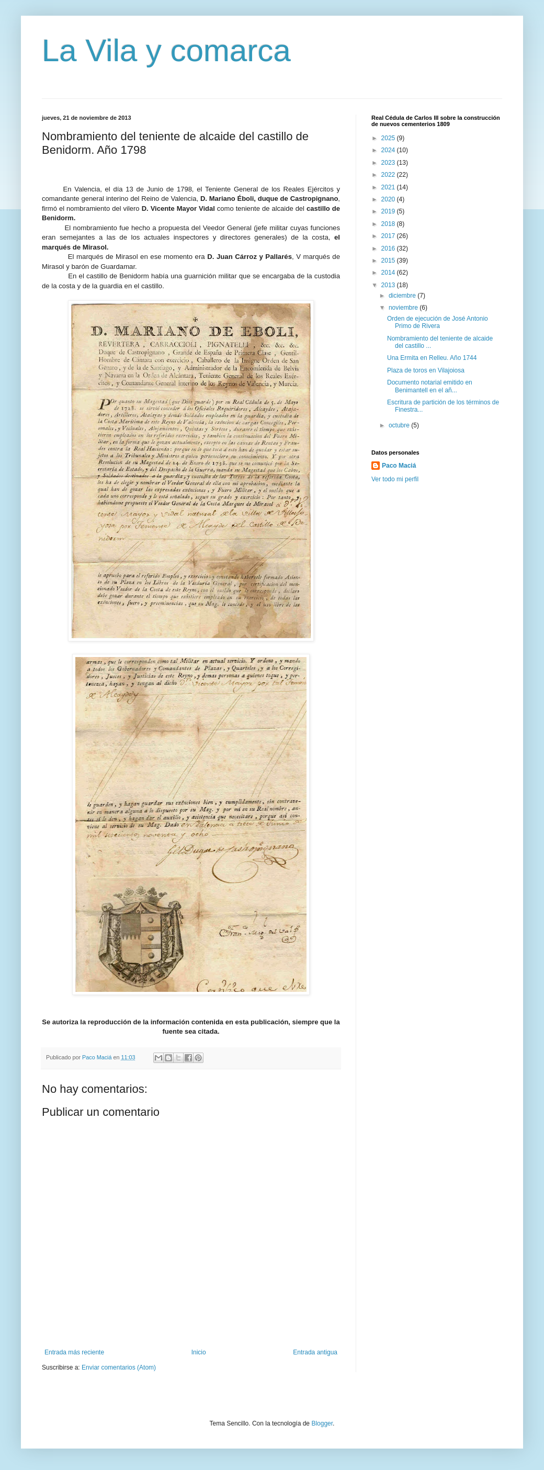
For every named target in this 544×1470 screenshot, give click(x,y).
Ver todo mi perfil (394, 479)
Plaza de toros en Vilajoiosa (425, 370)
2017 (389, 236)
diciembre (403, 295)
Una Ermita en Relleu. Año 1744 (432, 357)
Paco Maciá (399, 465)
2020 (389, 199)
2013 (389, 285)
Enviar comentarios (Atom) (119, 1367)
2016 (389, 248)
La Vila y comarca (166, 50)
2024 (389, 150)
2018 (389, 224)
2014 (389, 272)
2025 (389, 138)
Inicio (198, 1352)
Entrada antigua (315, 1352)
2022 (389, 174)
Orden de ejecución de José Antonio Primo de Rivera (437, 322)
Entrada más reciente (74, 1352)
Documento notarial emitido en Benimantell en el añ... (429, 386)
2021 (389, 187)
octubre (400, 425)
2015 (389, 260)
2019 (389, 211)
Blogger (322, 1423)
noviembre (404, 307)
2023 (389, 162)
